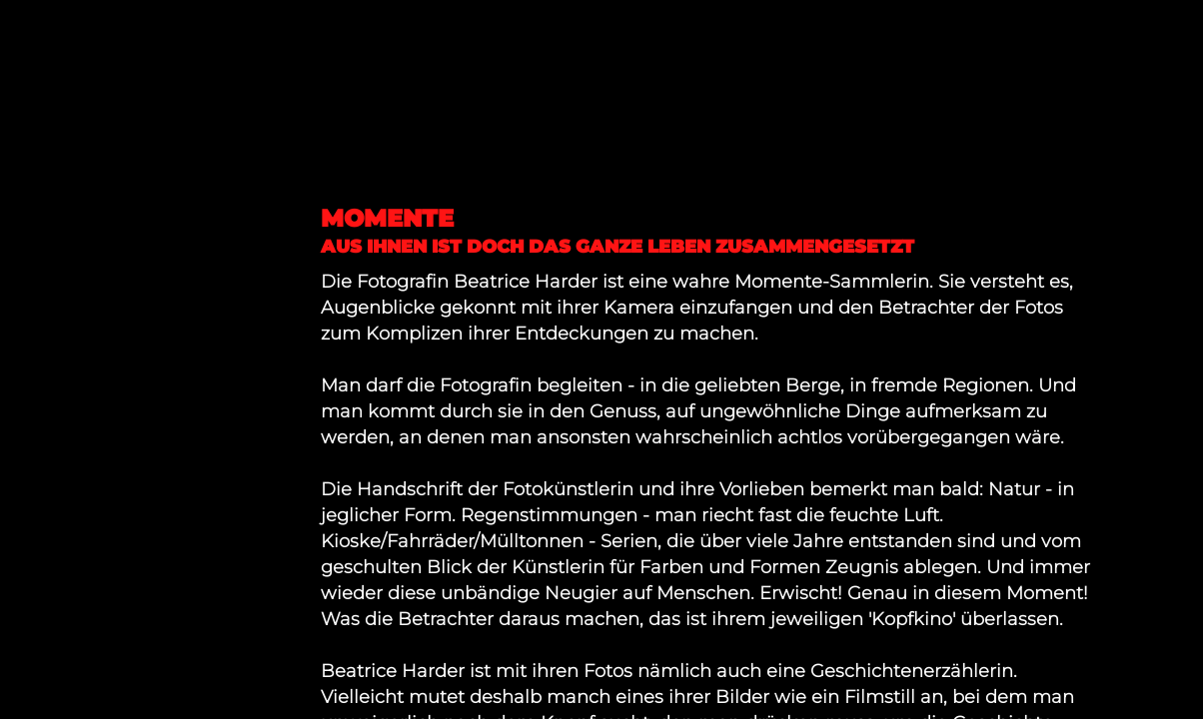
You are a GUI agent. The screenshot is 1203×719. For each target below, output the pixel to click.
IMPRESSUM (98, 270)
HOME (59, 180)
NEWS (60, 240)
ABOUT (66, 300)
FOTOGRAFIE (102, 210)
